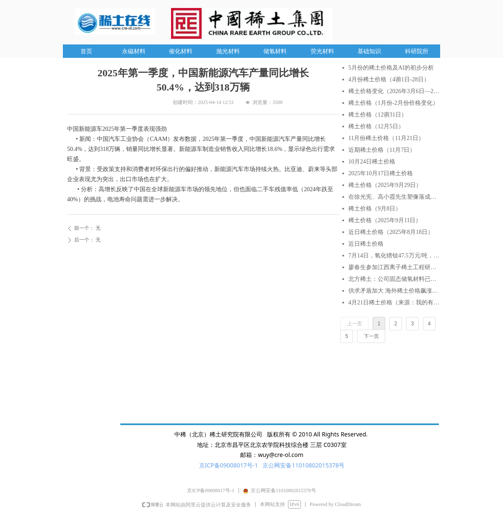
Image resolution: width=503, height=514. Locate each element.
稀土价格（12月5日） (376, 126)
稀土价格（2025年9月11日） (384, 220)
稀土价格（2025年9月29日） (385, 185)
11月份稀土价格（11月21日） (386, 138)
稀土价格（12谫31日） (377, 115)
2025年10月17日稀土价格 (380, 173)
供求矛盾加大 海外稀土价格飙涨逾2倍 (394, 291)
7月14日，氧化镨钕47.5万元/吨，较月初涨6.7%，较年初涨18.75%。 (394, 255)
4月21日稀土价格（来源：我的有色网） (394, 302)
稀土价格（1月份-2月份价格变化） (393, 103)
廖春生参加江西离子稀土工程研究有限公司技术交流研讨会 (394, 267)
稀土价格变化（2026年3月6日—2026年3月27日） (394, 91)
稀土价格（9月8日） (374, 208)
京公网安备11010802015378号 (303, 465)
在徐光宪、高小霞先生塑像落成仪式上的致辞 (394, 197)
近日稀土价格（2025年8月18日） (390, 232)
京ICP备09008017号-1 (228, 465)
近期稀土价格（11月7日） (381, 150)
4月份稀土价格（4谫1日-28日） (389, 79)
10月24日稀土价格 (371, 161)
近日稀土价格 (366, 244)
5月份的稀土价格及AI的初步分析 (391, 68)
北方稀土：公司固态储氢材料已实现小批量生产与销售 (394, 279)
